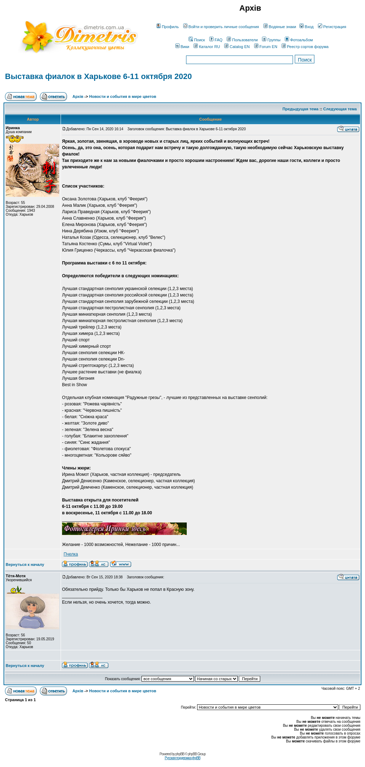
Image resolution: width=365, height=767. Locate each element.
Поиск (197, 40)
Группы (271, 40)
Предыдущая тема (301, 109)
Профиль (167, 27)
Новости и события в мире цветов (122, 96)
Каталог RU (207, 46)
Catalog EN (237, 46)
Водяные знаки (279, 27)
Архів (77, 96)
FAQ (215, 40)
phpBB (179, 754)
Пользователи (242, 40)
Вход (306, 27)
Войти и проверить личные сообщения (221, 27)
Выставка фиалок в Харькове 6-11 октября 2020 (98, 76)
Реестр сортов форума (305, 46)
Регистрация (332, 27)
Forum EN (265, 46)
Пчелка (70, 554)
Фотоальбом (299, 40)
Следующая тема (340, 109)
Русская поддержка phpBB (182, 758)
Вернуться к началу (25, 564)
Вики (182, 46)
